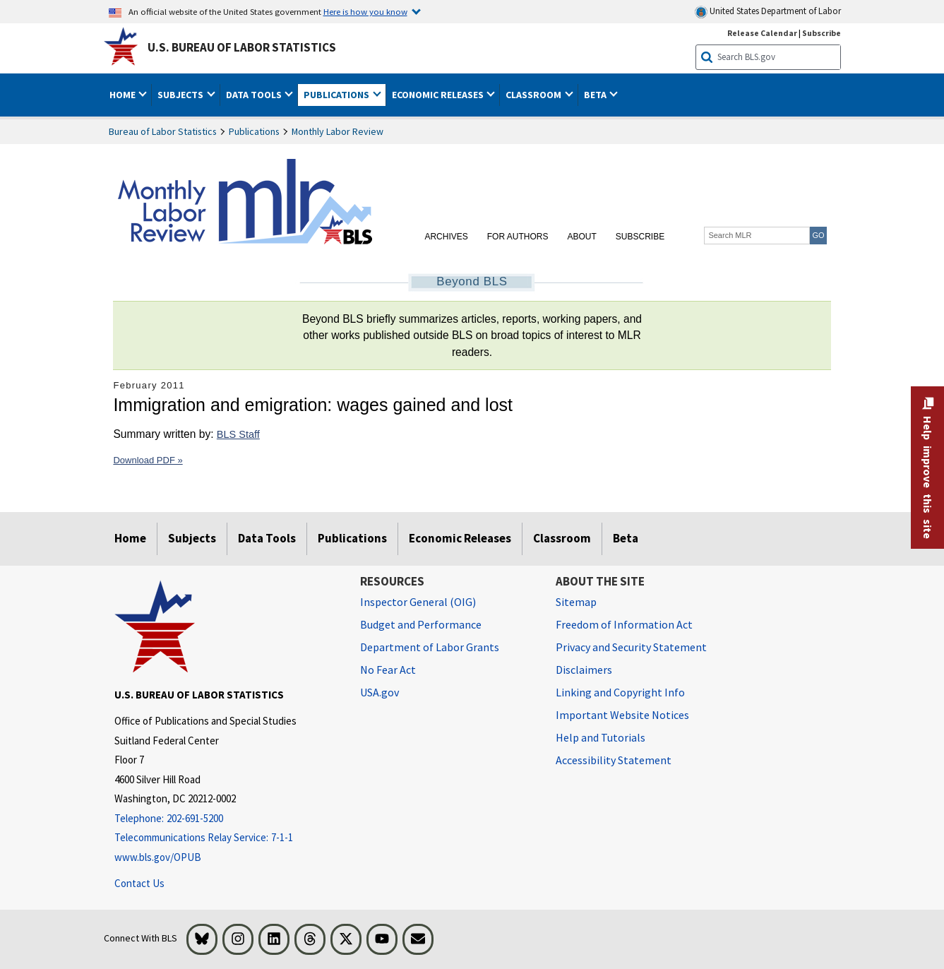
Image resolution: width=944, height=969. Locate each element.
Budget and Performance (421, 624)
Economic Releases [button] (439, 94)
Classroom (562, 538)
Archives (445, 237)
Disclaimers (584, 669)
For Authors (518, 237)
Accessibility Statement (613, 760)
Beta (625, 538)
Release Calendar (762, 33)
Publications (254, 131)
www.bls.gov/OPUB (157, 857)
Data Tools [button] (255, 94)
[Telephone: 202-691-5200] (226, 819)
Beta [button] (596, 94)
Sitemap (576, 602)
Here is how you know (365, 11)
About (581, 237)
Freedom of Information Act (624, 624)
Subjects (192, 538)
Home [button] (123, 94)
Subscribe (640, 237)
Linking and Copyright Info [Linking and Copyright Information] (620, 692)
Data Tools (267, 538)
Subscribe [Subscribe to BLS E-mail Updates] (821, 33)
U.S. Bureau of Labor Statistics (242, 47)
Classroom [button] (534, 94)
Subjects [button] (181, 94)
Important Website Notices (622, 715)
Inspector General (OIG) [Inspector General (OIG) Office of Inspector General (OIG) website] (418, 602)
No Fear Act (388, 669)
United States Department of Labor (768, 11)
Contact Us (139, 883)
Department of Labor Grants (429, 647)
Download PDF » (147, 460)
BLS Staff (238, 434)
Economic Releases (460, 538)
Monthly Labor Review (337, 131)
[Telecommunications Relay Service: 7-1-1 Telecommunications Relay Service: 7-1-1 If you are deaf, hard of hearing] (226, 838)
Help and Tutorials (600, 737)
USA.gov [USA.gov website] (379, 692)
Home (130, 538)
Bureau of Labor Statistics (163, 131)
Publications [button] (337, 94)
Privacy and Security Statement (631, 647)
